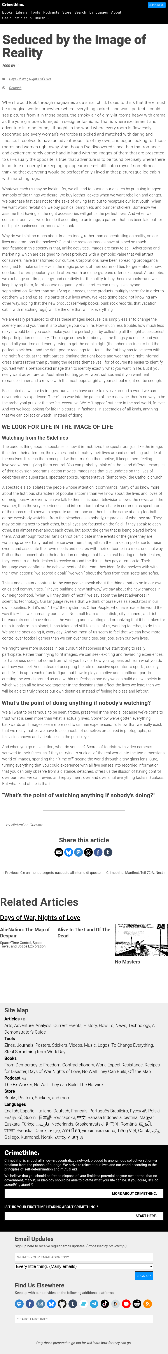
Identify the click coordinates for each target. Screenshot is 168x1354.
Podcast (12, 1078)
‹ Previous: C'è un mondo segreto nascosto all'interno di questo (52, 873)
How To (106, 1025)
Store (66, 12)
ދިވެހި (155, 1130)
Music (90, 1045)
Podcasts (51, 12)
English (11, 1111)
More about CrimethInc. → (136, 1193)
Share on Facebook (98, 852)
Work (101, 1065)
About (116, 12)
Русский (138, 1111)
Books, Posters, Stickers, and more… (38, 1097)
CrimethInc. (13, 4)
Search (80, 12)
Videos (75, 1045)
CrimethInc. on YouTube (126, 1303)
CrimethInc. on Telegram (94, 1303)
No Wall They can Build (56, 1084)
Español (27, 1111)
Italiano (44, 1111)
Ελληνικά (13, 1117)
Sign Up (144, 1276)
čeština (130, 1117)
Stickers (59, 1045)
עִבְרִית (54, 1130)
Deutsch (15, 88)
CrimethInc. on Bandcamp (83, 1303)
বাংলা (9, 1130)
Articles (12, 1019)
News (120, 1025)
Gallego (11, 1137)
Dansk (41, 1130)
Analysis (43, 1025)
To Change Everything (132, 1045)
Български (64, 1117)
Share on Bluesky (68, 852)
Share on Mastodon (78, 852)
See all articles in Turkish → (26, 18)
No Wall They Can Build (104, 1071)
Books (7, 12)
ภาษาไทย (71, 1130)
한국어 (112, 1124)
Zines (9, 1045)
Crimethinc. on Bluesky (51, 1303)
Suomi (30, 1117)
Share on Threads (88, 852)
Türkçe (28, 1124)
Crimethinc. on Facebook (30, 1303)
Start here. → (148, 1216)
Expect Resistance (125, 1065)
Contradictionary (78, 1065)
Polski (154, 1111)
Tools (35, 12)
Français (79, 1111)
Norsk (46, 1137)
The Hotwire (91, 1084)
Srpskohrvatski (89, 1124)
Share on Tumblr (108, 852)
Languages (98, 12)
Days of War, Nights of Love (30, 79)
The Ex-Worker (18, 1084)
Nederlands (62, 1124)
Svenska (25, 1130)
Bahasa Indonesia (105, 1117)
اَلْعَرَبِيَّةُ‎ (145, 1124)
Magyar (146, 1117)
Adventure (24, 1025)
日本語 (45, 1117)
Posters (42, 1045)
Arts (8, 1025)
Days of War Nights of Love (54, 1071)
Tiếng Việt (126, 1130)
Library (22, 12)
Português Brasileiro (108, 1111)
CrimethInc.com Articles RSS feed (147, 1303)
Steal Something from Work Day (34, 1051)
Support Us (156, 5)
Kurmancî (30, 1137)
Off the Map (139, 1071)
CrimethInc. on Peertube (115, 1303)
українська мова (98, 1130)
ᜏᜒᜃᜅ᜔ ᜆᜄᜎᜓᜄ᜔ (68, 1137)
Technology (139, 1025)
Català (144, 1130)
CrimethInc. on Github (62, 1303)
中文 (81, 1117)
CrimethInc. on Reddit (137, 1303)
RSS (23, 1019)
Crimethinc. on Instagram (40, 1303)
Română (129, 1124)
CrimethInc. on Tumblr (72, 1303)
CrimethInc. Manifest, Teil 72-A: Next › (135, 873)
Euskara (12, 1124)
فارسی (42, 1124)
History (90, 1025)
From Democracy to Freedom (32, 1065)
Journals (25, 1045)
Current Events (67, 1025)
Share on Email (58, 852)
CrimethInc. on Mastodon (19, 1303)
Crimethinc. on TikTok (104, 1303)
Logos (103, 1045)
